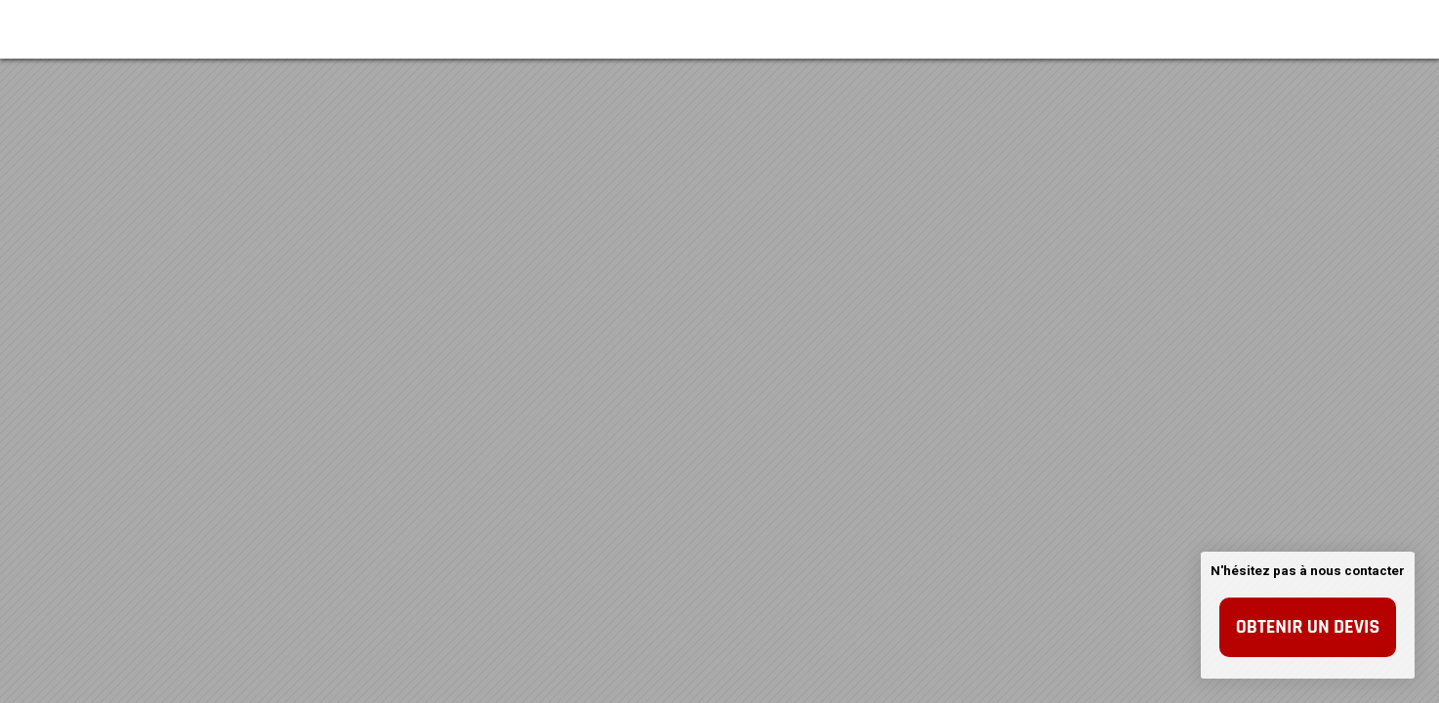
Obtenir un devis (1307, 627)
